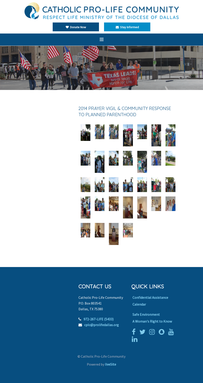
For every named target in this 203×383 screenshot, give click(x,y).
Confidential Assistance (150, 297)
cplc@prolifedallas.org (101, 325)
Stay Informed (127, 27)
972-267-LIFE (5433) (99, 319)
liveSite (110, 364)
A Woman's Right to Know (152, 321)
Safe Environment (146, 314)
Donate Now (76, 27)
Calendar (139, 304)
